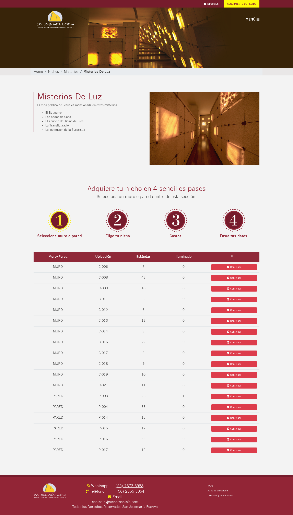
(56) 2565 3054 (130, 491)
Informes (211, 3)
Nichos (53, 72)
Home (38, 72)
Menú (252, 19)
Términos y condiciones (220, 495)
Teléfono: (100, 491)
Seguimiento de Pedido (241, 3)
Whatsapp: (101, 486)
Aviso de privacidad (218, 490)
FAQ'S (210, 486)
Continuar (234, 267)
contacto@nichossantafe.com (115, 502)
